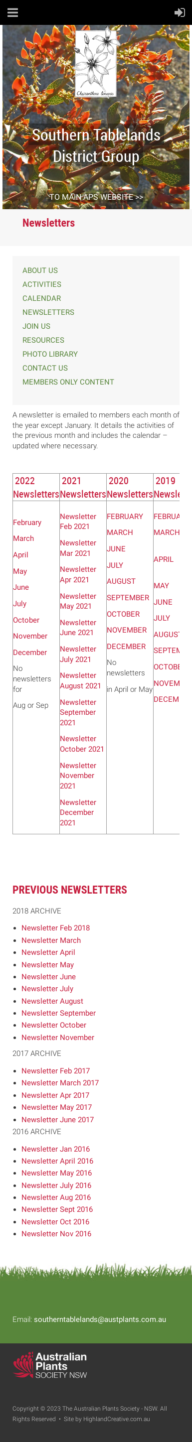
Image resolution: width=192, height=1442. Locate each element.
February (27, 522)
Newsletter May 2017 (56, 1107)
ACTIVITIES (41, 284)
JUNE (116, 548)
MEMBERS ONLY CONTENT (68, 382)
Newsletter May (47, 964)
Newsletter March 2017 (60, 1082)
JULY (115, 565)
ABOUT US (40, 270)
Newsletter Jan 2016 (55, 1149)
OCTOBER (123, 614)
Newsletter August (52, 1001)
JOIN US (36, 326)
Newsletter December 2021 (78, 812)
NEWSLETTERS (48, 312)
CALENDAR (41, 298)
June (21, 587)
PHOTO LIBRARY (50, 354)
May (20, 571)
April (20, 554)
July (19, 603)
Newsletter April (48, 952)
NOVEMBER (127, 630)
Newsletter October (53, 1025)
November (30, 636)
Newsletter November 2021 (78, 775)
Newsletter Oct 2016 (55, 1221)
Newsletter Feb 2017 (55, 1070)
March (23, 538)
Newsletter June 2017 (57, 1119)
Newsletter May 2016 (56, 1173)
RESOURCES (43, 340)
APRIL (164, 559)
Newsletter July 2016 (56, 1185)
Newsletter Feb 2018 (55, 927)
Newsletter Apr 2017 (55, 1095)
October (26, 620)
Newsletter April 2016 (57, 1161)
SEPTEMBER (128, 597)
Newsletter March (51, 940)
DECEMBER (126, 646)
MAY (161, 585)
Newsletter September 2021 (78, 712)
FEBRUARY (125, 516)
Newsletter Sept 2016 (57, 1209)
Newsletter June (48, 976)
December (30, 652)
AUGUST (121, 581)
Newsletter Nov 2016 (56, 1233)
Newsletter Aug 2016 (56, 1197)
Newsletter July (47, 988)
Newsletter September (58, 1013)
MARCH (120, 532)
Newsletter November (57, 1037)
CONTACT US (45, 368)
